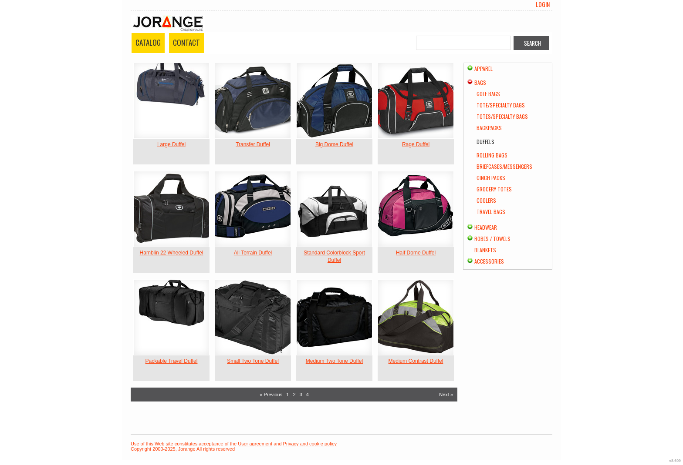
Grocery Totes (494, 189)
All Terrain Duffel (253, 253)
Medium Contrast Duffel (416, 361)
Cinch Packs (491, 177)
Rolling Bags (492, 155)
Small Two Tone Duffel (253, 361)
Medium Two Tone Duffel (334, 361)
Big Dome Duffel (334, 144)
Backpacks (489, 127)
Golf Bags (488, 93)
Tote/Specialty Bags (501, 105)
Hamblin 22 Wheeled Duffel (171, 253)
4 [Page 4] (307, 394)
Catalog (148, 42)
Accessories (489, 261)
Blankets (485, 250)
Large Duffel (171, 144)
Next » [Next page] (446, 394)
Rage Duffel (415, 144)
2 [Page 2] (294, 394)
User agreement (255, 443)
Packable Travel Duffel (171, 361)
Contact (186, 42)
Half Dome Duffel (416, 253)
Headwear (485, 227)
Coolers (486, 200)
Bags (480, 82)
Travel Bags (491, 211)
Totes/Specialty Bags (502, 116)
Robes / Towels (492, 238)
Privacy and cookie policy (310, 443)
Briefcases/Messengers (504, 166)
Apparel (483, 68)
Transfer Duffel (253, 144)
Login (543, 4)
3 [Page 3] (301, 394)
